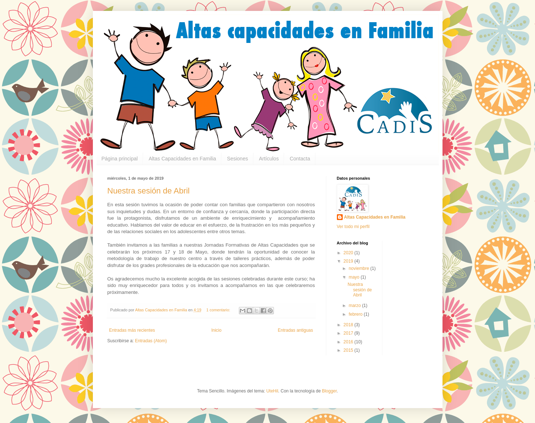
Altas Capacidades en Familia (182, 158)
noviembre (359, 268)
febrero (356, 314)
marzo (355, 305)
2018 (348, 324)
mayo (355, 277)
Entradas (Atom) (151, 340)
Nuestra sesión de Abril (148, 190)
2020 (348, 252)
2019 (348, 261)
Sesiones (237, 158)
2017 (348, 333)
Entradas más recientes (132, 330)
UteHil (272, 391)
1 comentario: (218, 310)
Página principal (120, 158)
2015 (348, 350)
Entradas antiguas (295, 330)
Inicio (216, 330)
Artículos (269, 158)
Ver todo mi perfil (353, 226)
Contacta (300, 158)
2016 (348, 341)
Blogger (329, 391)
